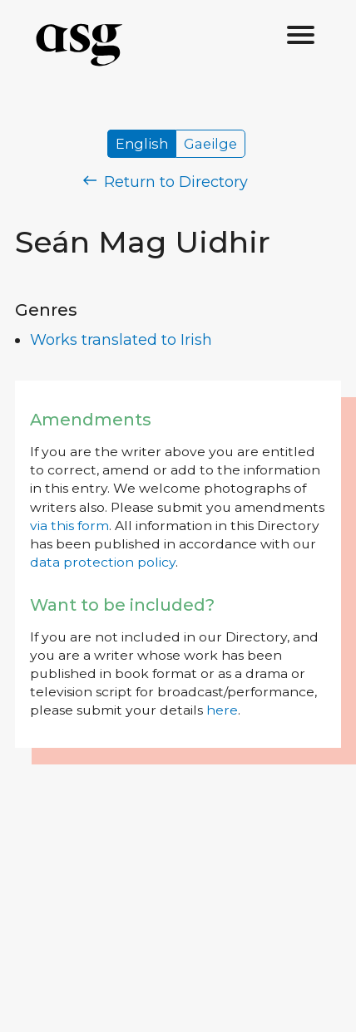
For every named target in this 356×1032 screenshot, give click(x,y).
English (142, 143)
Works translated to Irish (121, 340)
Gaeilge (210, 143)
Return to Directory (165, 182)
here (222, 710)
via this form (69, 525)
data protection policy (103, 562)
